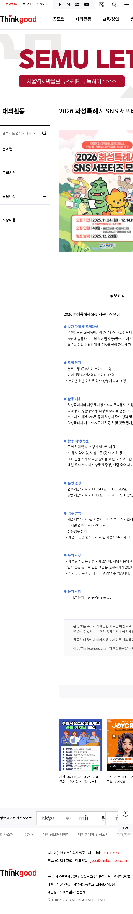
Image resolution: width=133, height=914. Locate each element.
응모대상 (24, 197)
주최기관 (24, 173)
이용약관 (28, 835)
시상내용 (24, 220)
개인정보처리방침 (56, 835)
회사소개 (6, 835)
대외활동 (83, 19)
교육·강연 (110, 19)
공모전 (58, 19)
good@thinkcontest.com (108, 861)
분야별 (24, 149)
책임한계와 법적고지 (93, 835)
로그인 (27, 4)
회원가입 (43, 4)
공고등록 (11, 4)
